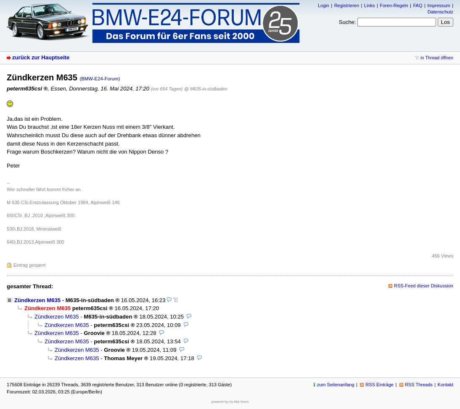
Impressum (438, 5)
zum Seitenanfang (335, 384)
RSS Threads (419, 384)
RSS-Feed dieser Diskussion (423, 285)
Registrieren (346, 5)
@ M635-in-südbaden (205, 88)
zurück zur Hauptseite (40, 57)
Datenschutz (440, 11)
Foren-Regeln (394, 5)
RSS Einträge (379, 384)
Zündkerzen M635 (37, 300)
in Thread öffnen (436, 57)
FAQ (417, 5)
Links (369, 5)
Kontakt (445, 384)
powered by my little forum (230, 402)
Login (323, 5)
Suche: (347, 22)
